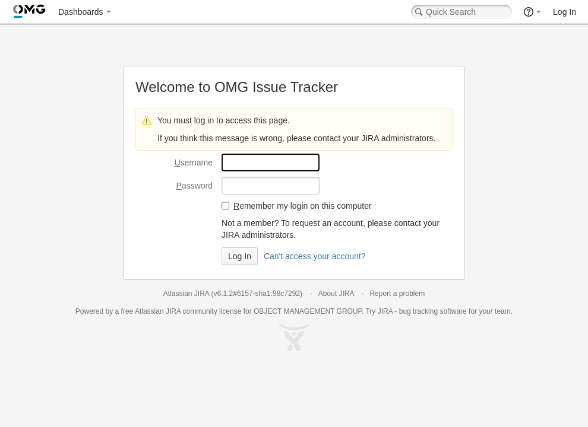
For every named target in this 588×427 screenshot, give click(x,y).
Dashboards (80, 12)
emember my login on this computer (302, 206)
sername (193, 162)
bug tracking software (433, 311)
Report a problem (397, 293)
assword (194, 185)
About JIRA (336, 293)
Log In (564, 12)
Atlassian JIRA (186, 293)
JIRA (173, 311)
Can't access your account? (315, 256)
